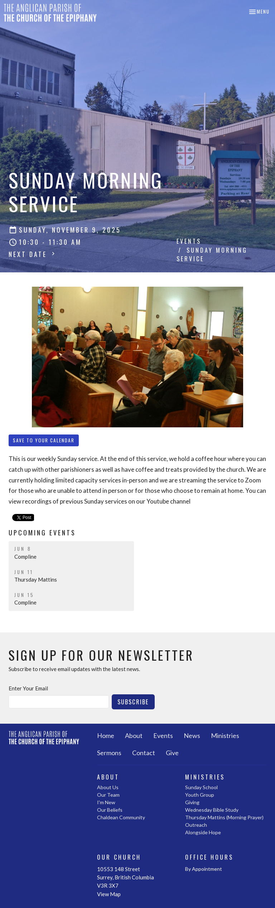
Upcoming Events (42, 532)
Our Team (108, 795)
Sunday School (201, 787)
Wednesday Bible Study (211, 810)
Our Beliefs (109, 810)
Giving (192, 802)
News (192, 735)
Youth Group (199, 795)
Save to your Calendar (43, 440)
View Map (109, 894)
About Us (108, 787)
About (134, 735)
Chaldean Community (121, 817)
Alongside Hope (203, 832)
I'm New (106, 802)
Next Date (33, 254)
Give (172, 753)
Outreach (196, 825)
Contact (143, 753)
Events (189, 241)
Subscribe (133, 701)
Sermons (109, 753)
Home (105, 735)
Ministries (225, 735)
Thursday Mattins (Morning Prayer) (224, 817)
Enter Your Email (28, 688)
